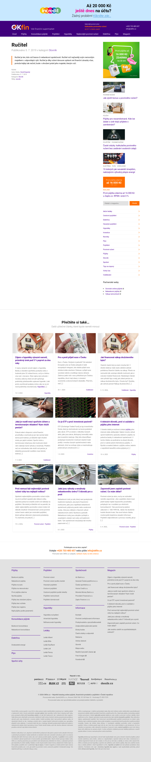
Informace (80, 608)
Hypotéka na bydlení (51, 615)
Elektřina (106, 34)
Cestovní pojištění (109, 216)
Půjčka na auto (17, 585)
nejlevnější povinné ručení (101, 715)
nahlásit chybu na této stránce (87, 554)
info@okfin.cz (131, 29)
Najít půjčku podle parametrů (22, 611)
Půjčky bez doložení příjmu (21, 600)
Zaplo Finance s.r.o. (83, 600)
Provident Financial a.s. (84, 596)
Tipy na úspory (108, 266)
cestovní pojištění (123, 727)
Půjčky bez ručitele (18, 603)
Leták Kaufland (49, 645)
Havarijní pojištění (109, 224)
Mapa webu (80, 648)
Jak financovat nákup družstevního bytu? (122, 587)
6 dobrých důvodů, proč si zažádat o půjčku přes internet (120, 605)
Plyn (116, 34)
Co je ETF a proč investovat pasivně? (75, 421)
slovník (18, 79)
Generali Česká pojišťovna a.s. (87, 581)
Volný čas (106, 271)
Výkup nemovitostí (112, 294)
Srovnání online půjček (113, 289)
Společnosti (81, 570)
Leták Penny (48, 652)
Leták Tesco (48, 656)
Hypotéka (40, 387)
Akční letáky (107, 211)
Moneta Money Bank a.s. (85, 592)
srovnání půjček (39, 713)
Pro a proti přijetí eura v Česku (72, 357)
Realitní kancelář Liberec (85, 652)
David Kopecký (25, 72)
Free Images (80, 656)
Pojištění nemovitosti (51, 596)
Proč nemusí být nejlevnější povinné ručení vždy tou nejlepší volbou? (123, 611)
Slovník (53, 50)
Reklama (79, 637)
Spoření (106, 262)
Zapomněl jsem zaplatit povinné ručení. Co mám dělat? (123, 624)
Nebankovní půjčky (112, 291)
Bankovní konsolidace (20, 626)
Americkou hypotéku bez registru (107, 747)
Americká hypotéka (51, 619)
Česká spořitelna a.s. (83, 585)
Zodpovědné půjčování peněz (86, 626)
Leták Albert (48, 637)
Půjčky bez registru (19, 607)
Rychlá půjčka (17, 596)
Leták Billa (47, 641)
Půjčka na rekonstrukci (20, 588)
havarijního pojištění (124, 717)
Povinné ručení (109, 95)
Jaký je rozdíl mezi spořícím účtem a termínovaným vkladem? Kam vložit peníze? (32, 424)
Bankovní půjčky (18, 577)
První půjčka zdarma (19, 592)
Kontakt (78, 615)
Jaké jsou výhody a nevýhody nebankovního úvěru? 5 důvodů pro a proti (75, 491)
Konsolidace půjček (39, 34)
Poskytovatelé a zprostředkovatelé (88, 622)
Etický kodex (80, 630)
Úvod (14, 34)
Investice (106, 233)
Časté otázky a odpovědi (85, 633)
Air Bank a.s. (80, 577)
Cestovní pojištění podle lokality (55, 592)
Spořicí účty (17, 661)
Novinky (106, 237)
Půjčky (24, 34)
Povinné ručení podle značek (54, 581)
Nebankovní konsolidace (21, 630)
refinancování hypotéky (88, 749)
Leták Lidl (47, 649)
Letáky (47, 630)
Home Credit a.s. (82, 588)
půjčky (128, 429)
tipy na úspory (39, 745)
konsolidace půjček (32, 715)
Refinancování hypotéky (52, 622)
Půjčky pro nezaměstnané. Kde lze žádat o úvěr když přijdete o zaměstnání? (119, 122)
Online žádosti (81, 641)
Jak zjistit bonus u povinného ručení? (120, 98)
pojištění (61, 737)
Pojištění (55, 34)
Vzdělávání (121, 166)
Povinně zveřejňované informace (88, 619)
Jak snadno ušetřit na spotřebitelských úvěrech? (121, 631)
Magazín (126, 34)
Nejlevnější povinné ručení (87, 34)
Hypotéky (68, 34)
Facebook (79, 659)
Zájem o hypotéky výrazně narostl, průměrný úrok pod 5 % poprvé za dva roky (32, 360)
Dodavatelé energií (18, 645)
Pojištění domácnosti (51, 600)
